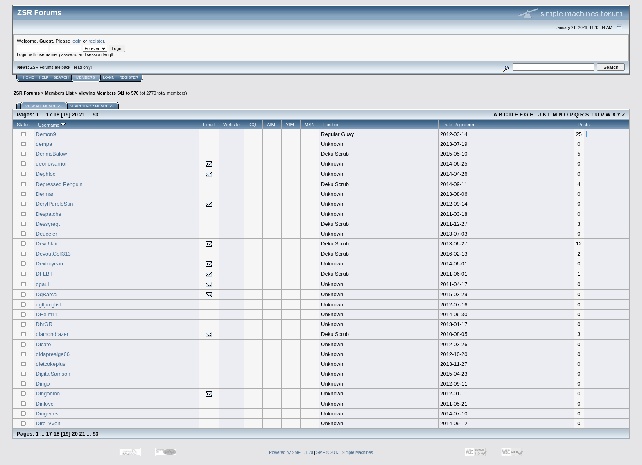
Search (61, 77)
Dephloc (46, 174)
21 (82, 114)
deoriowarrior (51, 164)
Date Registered (459, 124)
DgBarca (46, 294)
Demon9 (46, 134)
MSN (310, 124)
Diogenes (47, 414)
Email (209, 124)
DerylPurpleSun (54, 204)
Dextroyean (49, 264)
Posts (584, 124)
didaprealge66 (53, 354)
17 (49, 114)
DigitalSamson (53, 374)
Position (331, 124)
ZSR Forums (27, 93)
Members (85, 77)
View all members (43, 106)
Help (44, 77)
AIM (271, 124)
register (96, 40)
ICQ (252, 124)
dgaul (42, 284)
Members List (59, 93)
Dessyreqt (48, 224)
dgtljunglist (48, 305)
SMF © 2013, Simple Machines (344, 452)
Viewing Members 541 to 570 (109, 93)
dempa (44, 144)
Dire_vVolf (48, 423)
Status (23, 124)
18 (56, 114)
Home (28, 77)
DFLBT (44, 274)
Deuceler (46, 234)
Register (129, 77)
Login (109, 77)
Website (231, 124)
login (77, 40)
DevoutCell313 (53, 254)
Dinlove (45, 404)
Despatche (48, 214)
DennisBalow (51, 154)
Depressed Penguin (59, 184)
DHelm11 (47, 314)
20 (75, 114)
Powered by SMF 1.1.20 (291, 452)
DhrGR (44, 324)
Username (52, 124)
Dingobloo (48, 393)
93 (95, 114)
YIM (290, 124)
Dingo (43, 384)
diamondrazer (52, 334)
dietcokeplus (51, 364)
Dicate (43, 344)
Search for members (92, 106)
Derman (45, 194)
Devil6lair (47, 243)
